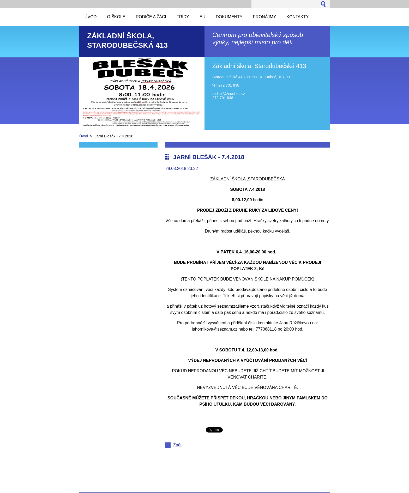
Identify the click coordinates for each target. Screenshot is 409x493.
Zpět (177, 445)
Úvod (83, 136)
